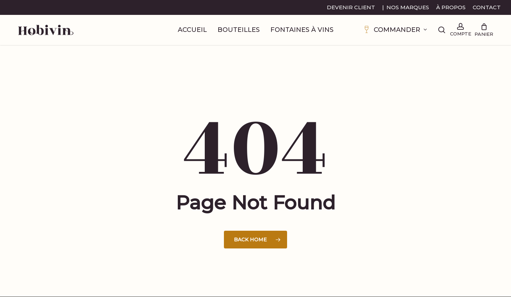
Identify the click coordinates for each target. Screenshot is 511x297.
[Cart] (483, 30)
